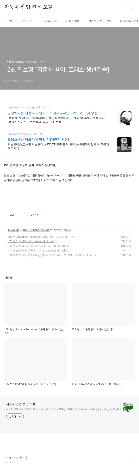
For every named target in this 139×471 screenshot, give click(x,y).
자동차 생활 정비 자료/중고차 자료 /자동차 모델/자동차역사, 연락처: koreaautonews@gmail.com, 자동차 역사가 (64, 409)
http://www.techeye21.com (22, 134)
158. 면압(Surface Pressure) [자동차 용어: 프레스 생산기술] (41, 236)
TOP (132, 459)
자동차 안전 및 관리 (100, 21)
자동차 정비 (73, 21)
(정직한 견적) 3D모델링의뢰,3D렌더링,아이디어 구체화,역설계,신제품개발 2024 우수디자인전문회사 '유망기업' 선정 (55, 119)
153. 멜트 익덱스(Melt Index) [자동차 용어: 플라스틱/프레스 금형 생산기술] (50, 255)
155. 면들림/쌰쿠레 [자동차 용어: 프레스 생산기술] (36, 245)
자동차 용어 (14, 230)
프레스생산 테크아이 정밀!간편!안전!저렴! (38, 139)
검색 (123, 7)
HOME (8, 21)
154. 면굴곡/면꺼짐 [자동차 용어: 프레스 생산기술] (36, 250)
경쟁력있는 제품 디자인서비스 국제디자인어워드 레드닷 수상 (52, 113)
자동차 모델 (28, 21)
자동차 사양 (51, 21)
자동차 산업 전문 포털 (28, 7)
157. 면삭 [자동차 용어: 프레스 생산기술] (30, 241)
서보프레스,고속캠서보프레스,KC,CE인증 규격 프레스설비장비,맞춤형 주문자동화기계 (58, 146)
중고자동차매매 (129, 21)
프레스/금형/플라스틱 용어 (36, 230)
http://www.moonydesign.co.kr (24, 107)
